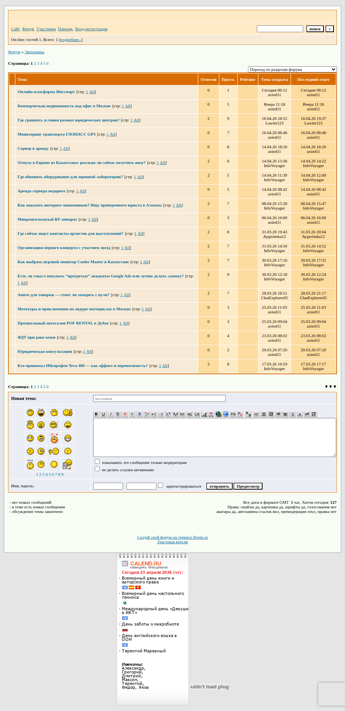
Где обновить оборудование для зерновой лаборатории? (70, 176)
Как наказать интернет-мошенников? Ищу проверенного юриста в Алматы (90, 205)
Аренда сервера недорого (41, 190)
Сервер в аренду (33, 148)
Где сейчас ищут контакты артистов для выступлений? (70, 233)
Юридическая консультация (45, 351)
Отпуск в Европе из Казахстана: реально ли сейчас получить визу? (82, 162)
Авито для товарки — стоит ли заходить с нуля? (64, 294)
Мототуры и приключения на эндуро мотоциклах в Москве (74, 308)
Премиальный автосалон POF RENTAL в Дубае (63, 323)
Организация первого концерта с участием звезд (64, 247)
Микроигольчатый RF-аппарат (47, 219)
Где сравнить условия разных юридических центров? (69, 120)
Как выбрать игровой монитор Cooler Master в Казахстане (73, 261)
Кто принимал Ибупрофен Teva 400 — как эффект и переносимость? (83, 365)
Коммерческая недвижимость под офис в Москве (64, 105)
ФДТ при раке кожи (37, 337)
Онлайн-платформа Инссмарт (46, 91)
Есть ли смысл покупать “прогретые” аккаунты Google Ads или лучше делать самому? (101, 276)
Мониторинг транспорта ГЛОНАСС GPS (57, 134)
